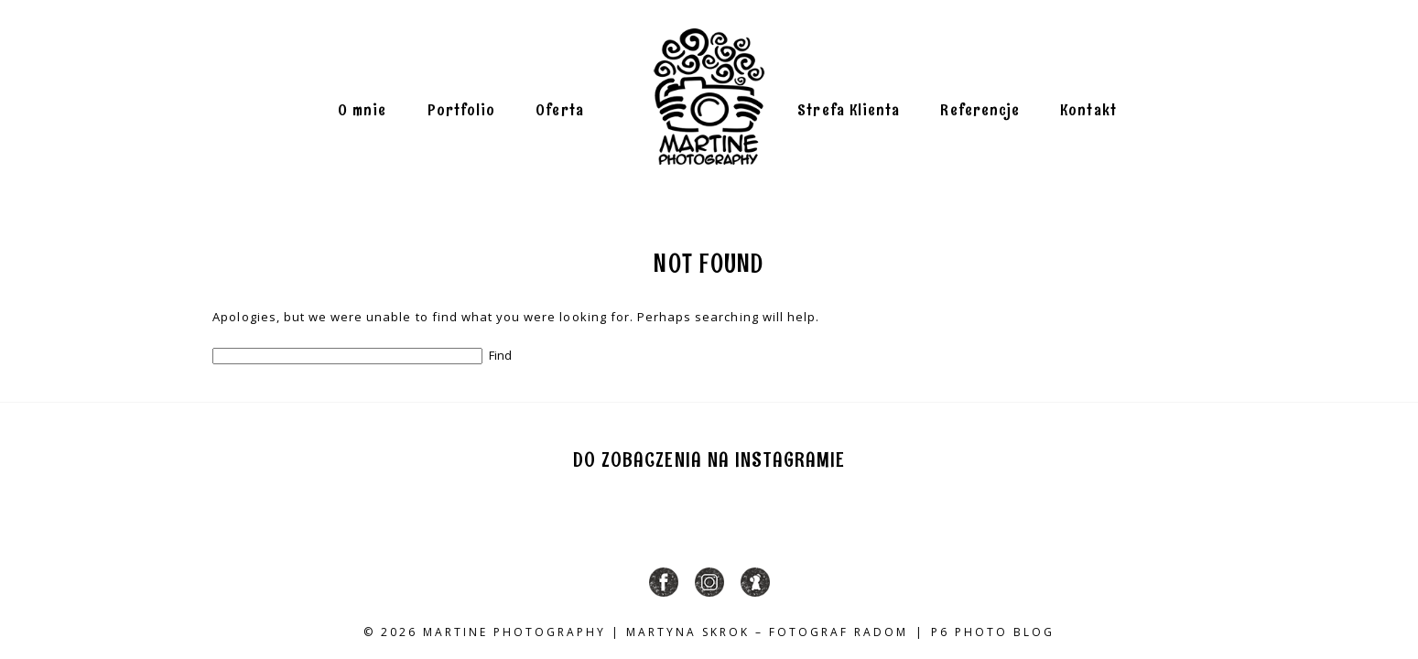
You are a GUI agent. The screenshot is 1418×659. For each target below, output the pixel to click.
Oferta (559, 111)
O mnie (362, 111)
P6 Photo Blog (993, 632)
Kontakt (1088, 111)
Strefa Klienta (848, 111)
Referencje (980, 111)
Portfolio (462, 111)
